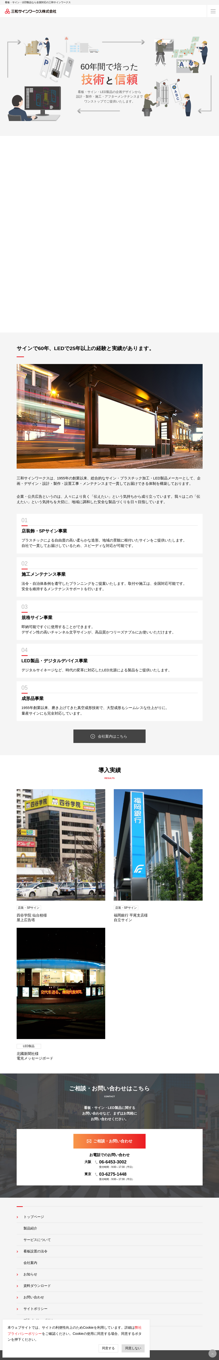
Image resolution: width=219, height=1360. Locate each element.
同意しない (133, 1348)
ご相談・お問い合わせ (112, 1141)
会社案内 (30, 1263)
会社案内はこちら (112, 737)
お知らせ (30, 1274)
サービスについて (37, 1240)
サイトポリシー (35, 1309)
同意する (108, 1348)
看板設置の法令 (35, 1251)
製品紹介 (30, 1228)
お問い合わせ (33, 1297)
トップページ (33, 1217)
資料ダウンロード (37, 1286)
